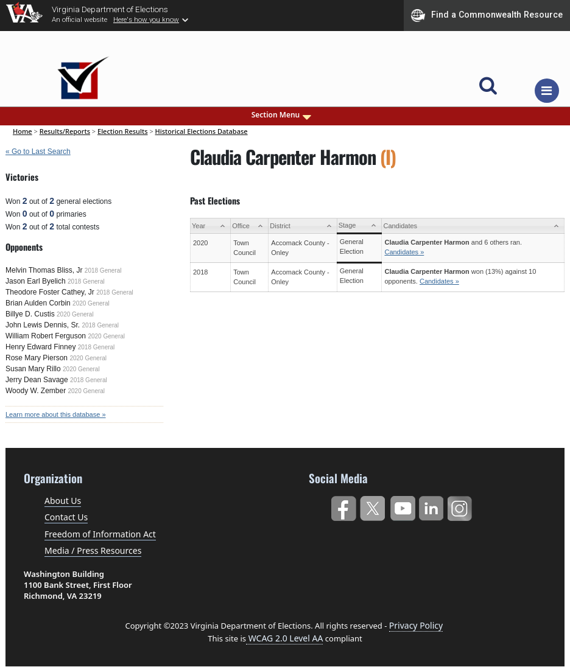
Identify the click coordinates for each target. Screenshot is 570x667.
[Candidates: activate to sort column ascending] (473, 226)
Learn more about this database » (55, 414)
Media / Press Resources (92, 550)
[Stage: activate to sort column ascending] (359, 226)
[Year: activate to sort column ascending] (210, 226)
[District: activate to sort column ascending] (303, 226)
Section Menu (283, 115)
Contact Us (66, 517)
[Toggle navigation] (547, 91)
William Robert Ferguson (45, 336)
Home (22, 131)
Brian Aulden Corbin (38, 303)
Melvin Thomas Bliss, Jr (43, 270)
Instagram (461, 506)
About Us (62, 500)
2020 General (91, 303)
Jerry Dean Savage (36, 379)
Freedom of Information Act (100, 534)
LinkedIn (431, 506)
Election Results (122, 131)
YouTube (402, 506)
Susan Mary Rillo (33, 369)
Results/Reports (65, 131)
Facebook (343, 506)
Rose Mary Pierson (36, 358)
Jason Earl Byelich (35, 281)
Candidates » (404, 252)
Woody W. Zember (35, 390)
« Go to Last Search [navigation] (38, 151)
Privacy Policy (416, 625)
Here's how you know (146, 19)
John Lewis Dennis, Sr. (42, 325)
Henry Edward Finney (40, 347)
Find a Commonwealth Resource (487, 15)
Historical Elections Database (201, 131)
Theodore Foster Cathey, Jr (49, 292)
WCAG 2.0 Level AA (284, 638)
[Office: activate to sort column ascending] (250, 226)
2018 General (103, 270)
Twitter (372, 506)
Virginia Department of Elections (110, 9)
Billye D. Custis (30, 314)
